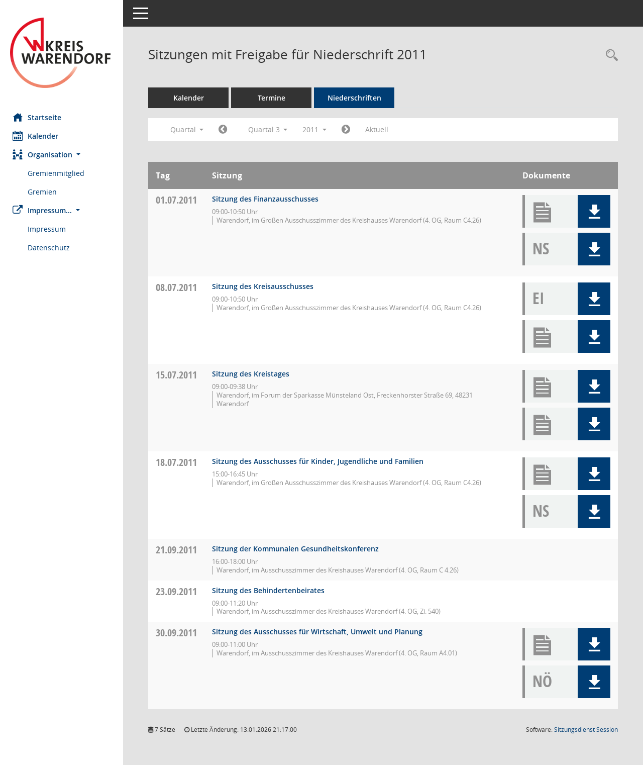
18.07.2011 (178, 462)
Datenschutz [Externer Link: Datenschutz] (51, 247)
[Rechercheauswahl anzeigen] (609, 55)
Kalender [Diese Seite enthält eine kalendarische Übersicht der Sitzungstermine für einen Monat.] (38, 136)
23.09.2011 (178, 591)
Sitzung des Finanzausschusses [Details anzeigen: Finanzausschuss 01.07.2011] (268, 199)
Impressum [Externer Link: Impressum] (49, 229)
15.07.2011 (178, 374)
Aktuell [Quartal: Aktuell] (379, 129)
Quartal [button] (189, 129)
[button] (63, 154)
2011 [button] (317, 129)
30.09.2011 (178, 632)
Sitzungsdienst (586, 729)
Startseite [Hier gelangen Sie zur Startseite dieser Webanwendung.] (39, 117)
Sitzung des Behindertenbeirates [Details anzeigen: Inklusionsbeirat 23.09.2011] (271, 590)
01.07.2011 (178, 200)
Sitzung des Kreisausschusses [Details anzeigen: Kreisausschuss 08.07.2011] (265, 286)
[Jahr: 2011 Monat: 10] (348, 130)
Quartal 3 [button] (270, 129)
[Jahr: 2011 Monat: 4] (225, 130)
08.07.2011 (178, 287)
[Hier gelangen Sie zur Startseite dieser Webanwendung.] (63, 53)
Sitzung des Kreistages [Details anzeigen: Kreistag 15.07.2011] (253, 373)
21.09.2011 (178, 549)
